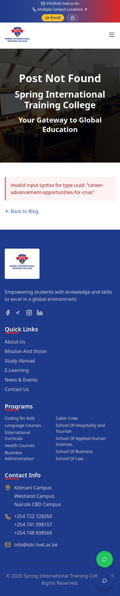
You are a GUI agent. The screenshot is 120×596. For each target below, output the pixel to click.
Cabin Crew (67, 418)
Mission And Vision (26, 351)
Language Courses (23, 425)
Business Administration (19, 455)
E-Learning (17, 370)
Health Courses (19, 445)
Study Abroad (20, 360)
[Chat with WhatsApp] (104, 559)
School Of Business (74, 451)
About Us (15, 341)
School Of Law (69, 458)
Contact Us (17, 389)
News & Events (21, 379)
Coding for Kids (20, 418)
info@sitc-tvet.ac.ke (62, 3)
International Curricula (17, 435)
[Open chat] (104, 580)
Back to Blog (21, 211)
